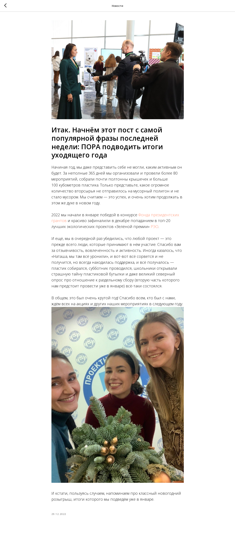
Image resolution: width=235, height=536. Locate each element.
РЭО (154, 226)
